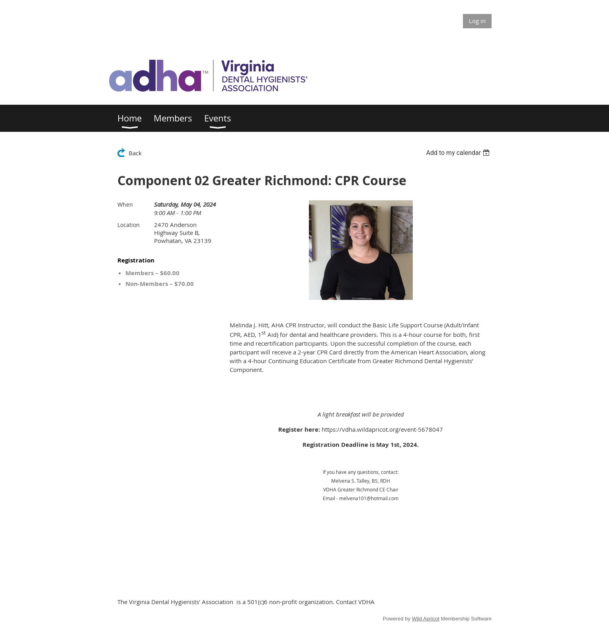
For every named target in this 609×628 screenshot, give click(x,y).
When (125, 204)
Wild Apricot (425, 619)
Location (128, 225)
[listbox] (459, 153)
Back (135, 153)
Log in (477, 21)
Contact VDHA (355, 602)
